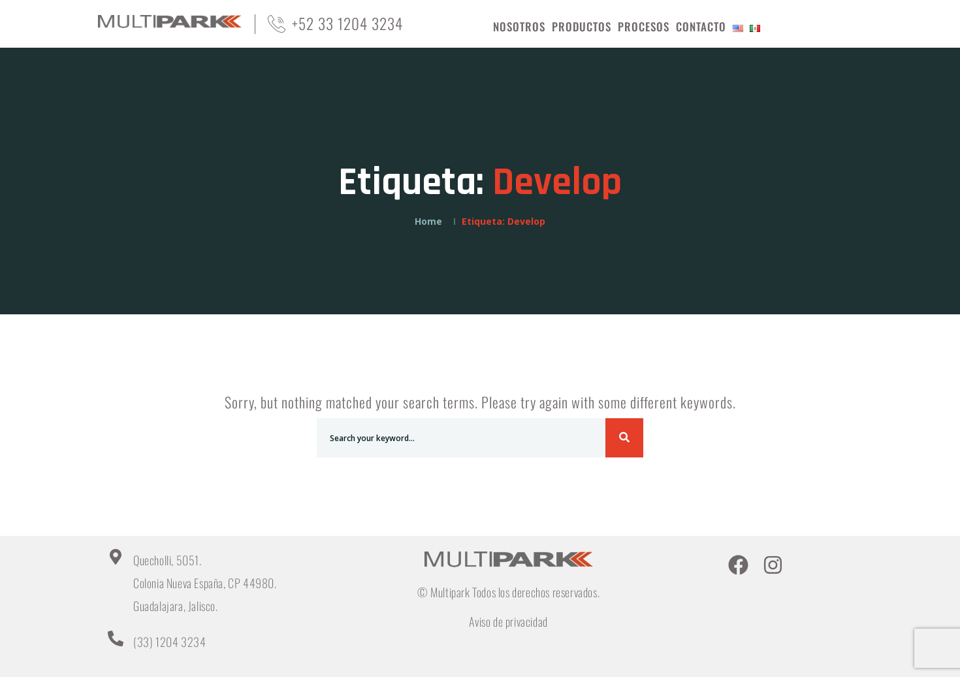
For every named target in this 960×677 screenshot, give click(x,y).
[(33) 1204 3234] (115, 638)
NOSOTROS (519, 26)
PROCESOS (643, 26)
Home (428, 221)
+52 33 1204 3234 (347, 23)
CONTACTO (701, 26)
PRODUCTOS (581, 26)
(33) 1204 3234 (169, 641)
